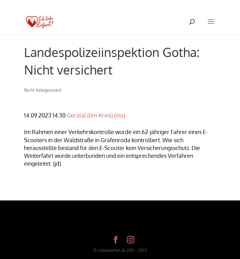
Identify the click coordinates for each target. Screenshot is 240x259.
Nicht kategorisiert (43, 90)
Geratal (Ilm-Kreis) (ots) (96, 115)
